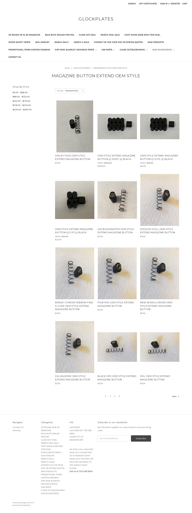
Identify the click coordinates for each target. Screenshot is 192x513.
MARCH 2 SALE (81, 42)
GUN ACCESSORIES (163, 49)
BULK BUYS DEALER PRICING (59, 34)
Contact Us (14, 57)
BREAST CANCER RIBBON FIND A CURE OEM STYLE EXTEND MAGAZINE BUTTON (74, 306)
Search (132, 3)
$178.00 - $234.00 (22, 105)
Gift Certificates (148, 3)
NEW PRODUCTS (156, 42)
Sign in (163, 3)
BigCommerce (28, 503)
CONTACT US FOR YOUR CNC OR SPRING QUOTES (118, 42)
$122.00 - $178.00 (21, 101)
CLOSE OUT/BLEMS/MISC (134, 49)
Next (175, 396)
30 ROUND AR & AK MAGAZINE (24, 34)
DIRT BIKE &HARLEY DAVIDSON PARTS (76, 49)
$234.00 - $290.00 (22, 109)
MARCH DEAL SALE (110, 34)
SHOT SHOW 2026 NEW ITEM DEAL (142, 34)
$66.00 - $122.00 (21, 96)
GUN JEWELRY (42, 42)
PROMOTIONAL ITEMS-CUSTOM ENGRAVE (29, 49)
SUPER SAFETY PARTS (19, 42)
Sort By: (60, 91)
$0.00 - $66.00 (20, 92)
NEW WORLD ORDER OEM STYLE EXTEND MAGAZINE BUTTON (156, 306)
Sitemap (17, 430)
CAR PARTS (108, 49)
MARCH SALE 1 (61, 42)
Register (175, 3)
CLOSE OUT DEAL (87, 34)
